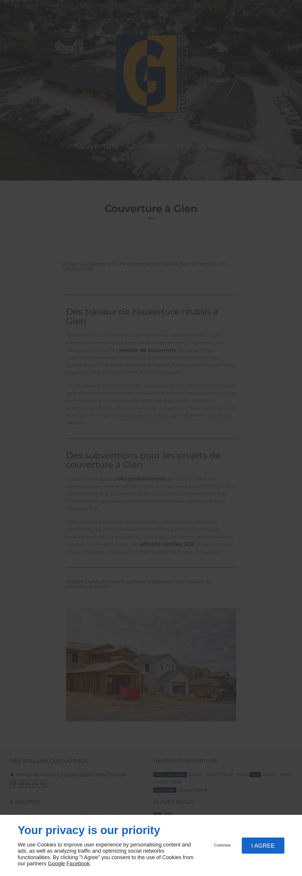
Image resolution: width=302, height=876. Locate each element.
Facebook (78, 864)
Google (56, 864)
